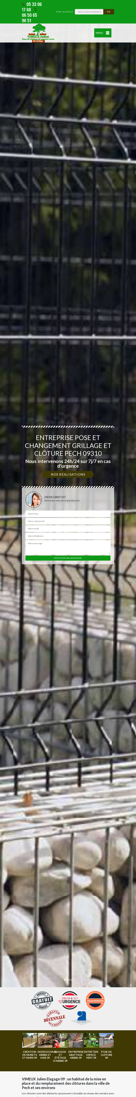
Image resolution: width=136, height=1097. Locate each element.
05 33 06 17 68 (32, 7)
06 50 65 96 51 (29, 15)
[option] (29, 1046)
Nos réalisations (68, 474)
